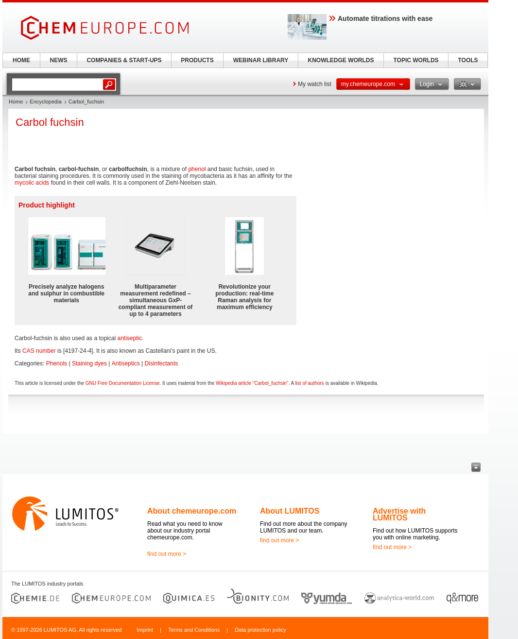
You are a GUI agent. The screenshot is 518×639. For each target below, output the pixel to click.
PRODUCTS (197, 60)
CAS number (39, 350)
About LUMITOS (289, 511)
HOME (21, 60)
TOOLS (468, 60)
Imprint (145, 630)
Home (16, 101)
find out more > (166, 554)
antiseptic (129, 338)
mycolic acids (32, 182)
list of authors (309, 383)
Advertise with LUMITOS (399, 514)
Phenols (56, 363)
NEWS (59, 60)
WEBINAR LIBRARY (261, 60)
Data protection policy (260, 630)
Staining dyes (89, 363)
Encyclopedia (45, 101)
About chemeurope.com (191, 511)
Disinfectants (161, 363)
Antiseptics (126, 363)
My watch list (314, 84)
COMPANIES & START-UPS (123, 60)
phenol (197, 169)
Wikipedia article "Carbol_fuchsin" (252, 383)
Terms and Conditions (194, 630)
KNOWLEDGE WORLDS (341, 60)
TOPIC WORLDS (415, 60)
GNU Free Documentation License (123, 383)
